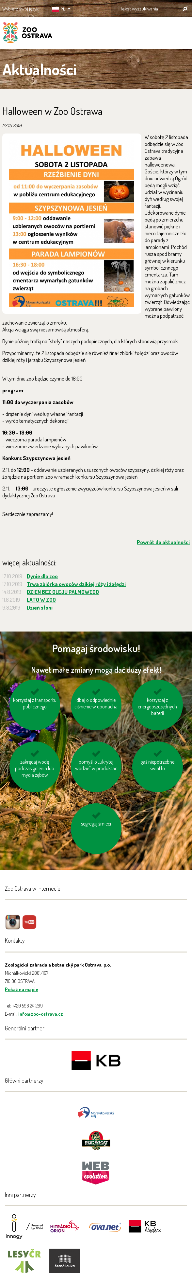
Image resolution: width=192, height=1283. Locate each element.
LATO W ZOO (41, 599)
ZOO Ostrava (27, 33)
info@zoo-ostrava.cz (40, 1014)
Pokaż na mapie (21, 989)
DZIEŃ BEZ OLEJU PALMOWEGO (63, 591)
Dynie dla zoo (42, 576)
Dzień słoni (40, 607)
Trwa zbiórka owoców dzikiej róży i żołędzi (76, 583)
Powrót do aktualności (163, 542)
